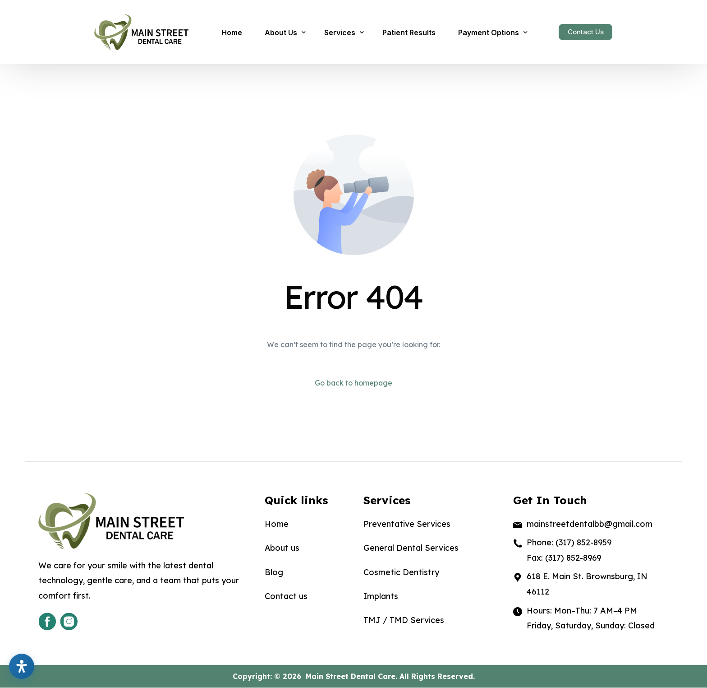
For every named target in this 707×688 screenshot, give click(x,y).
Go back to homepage (353, 383)
